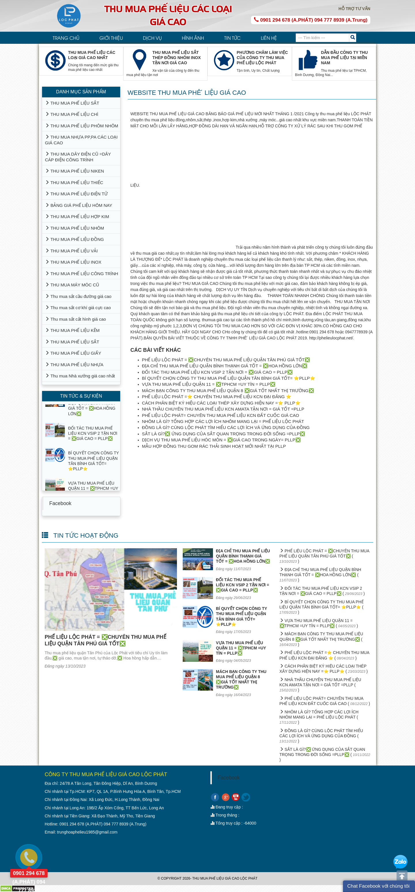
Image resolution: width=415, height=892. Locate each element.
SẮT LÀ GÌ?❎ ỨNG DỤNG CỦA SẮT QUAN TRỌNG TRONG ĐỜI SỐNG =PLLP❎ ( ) (325, 754)
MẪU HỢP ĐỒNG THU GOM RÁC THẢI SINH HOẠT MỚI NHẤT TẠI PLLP (214, 446)
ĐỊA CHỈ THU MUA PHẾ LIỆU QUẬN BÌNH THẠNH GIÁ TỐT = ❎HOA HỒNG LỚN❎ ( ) (320, 574)
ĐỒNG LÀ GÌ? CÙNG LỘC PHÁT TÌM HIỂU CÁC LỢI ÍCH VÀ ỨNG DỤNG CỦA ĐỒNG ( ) (321, 735)
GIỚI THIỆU (111, 38)
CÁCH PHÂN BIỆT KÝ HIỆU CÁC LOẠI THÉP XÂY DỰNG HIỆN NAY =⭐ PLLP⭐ (221, 402)
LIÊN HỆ (269, 38)
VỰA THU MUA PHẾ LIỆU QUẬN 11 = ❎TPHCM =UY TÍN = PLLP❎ (209, 384)
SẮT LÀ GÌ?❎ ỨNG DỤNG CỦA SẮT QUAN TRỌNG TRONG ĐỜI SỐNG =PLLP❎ (223, 433)
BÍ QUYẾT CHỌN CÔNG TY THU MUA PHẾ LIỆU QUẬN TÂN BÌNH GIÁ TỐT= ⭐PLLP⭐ (229, 378)
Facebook (60, 503)
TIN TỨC (232, 38)
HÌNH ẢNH (193, 38)
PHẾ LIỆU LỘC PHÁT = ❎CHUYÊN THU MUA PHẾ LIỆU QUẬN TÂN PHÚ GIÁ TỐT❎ (226, 359)
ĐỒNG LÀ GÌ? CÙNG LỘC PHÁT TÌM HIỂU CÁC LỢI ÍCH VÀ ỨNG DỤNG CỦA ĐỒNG (226, 427)
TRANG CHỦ (66, 38)
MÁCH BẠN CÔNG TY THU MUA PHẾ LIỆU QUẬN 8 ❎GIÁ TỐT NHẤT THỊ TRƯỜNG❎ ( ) (321, 639)
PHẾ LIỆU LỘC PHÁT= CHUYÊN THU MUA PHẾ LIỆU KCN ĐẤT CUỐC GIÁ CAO (220, 415)
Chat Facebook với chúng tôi (378, 886)
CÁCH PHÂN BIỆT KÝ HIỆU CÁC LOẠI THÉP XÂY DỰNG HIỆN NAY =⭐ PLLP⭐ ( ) (324, 669)
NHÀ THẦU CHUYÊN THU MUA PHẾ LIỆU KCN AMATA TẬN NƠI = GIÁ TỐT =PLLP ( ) (320, 684)
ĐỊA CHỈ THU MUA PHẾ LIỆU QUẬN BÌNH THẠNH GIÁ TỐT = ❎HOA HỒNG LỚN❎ (225, 365)
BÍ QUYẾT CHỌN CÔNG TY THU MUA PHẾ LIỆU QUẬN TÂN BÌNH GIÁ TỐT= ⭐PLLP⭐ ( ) (322, 607)
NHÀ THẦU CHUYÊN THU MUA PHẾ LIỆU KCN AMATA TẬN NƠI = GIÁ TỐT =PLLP (223, 409)
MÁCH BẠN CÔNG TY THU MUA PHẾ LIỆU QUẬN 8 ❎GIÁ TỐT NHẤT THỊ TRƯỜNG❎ (228, 390)
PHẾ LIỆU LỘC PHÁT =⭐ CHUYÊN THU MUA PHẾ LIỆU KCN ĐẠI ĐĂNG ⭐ (217, 396)
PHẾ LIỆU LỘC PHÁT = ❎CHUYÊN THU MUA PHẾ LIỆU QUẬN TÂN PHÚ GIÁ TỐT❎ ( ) (324, 556)
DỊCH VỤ (152, 38)
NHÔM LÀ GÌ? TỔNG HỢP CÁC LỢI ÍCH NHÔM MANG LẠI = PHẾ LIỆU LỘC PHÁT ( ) (319, 717)
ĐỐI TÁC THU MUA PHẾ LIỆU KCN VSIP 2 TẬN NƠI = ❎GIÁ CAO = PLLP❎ (217, 372)
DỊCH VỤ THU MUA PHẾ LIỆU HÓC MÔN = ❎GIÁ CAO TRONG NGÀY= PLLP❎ (221, 439)
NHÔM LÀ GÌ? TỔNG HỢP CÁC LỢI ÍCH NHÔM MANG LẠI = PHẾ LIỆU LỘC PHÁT (223, 421)
